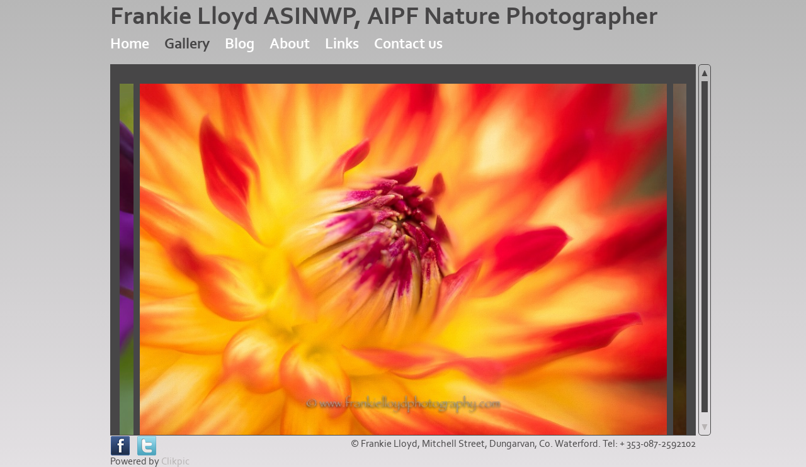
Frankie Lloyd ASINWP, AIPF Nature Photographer (383, 16)
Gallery (187, 43)
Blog (239, 43)
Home (129, 43)
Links (342, 43)
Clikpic (175, 461)
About (290, 43)
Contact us (408, 43)
